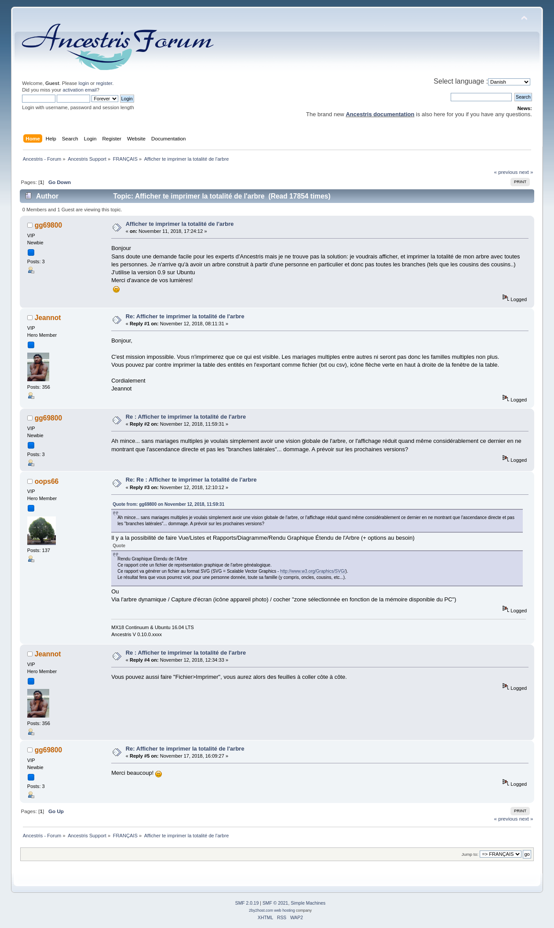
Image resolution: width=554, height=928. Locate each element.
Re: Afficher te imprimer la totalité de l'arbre (185, 316)
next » (526, 172)
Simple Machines (308, 903)
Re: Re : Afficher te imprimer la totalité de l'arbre (191, 479)
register (104, 83)
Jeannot (48, 317)
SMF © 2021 (275, 903)
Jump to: (470, 854)
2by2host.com (261, 910)
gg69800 (48, 225)
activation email (79, 89)
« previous (506, 172)
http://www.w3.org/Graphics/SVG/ (312, 571)
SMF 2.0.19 (247, 903)
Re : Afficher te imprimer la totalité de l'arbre (186, 416)
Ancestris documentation (380, 114)
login (83, 83)
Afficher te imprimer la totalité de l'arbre (180, 224)
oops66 (47, 481)
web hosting (284, 910)
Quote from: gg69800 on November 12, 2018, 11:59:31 (168, 504)
